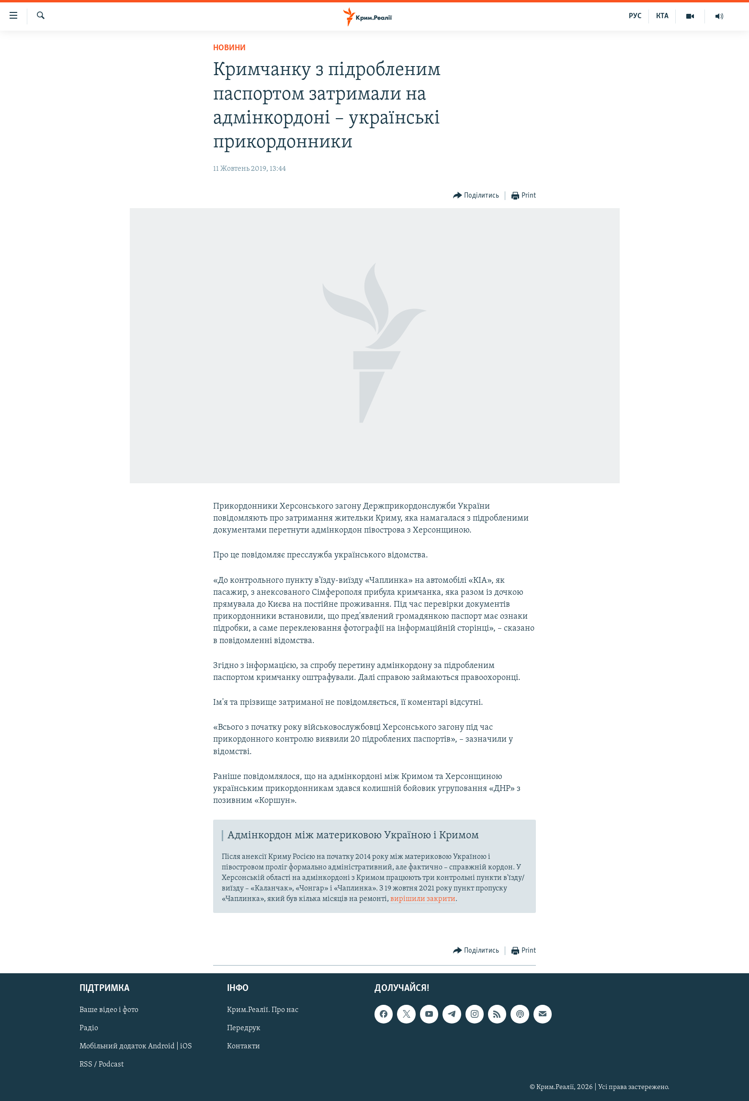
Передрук (244, 1029)
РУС (635, 16)
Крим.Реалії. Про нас (262, 1010)
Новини (229, 48)
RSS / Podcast (101, 1065)
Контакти (243, 1047)
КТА (662, 16)
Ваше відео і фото (108, 1010)
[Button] (476, 195)
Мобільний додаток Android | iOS (135, 1047)
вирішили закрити (422, 899)
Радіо (88, 1029)
